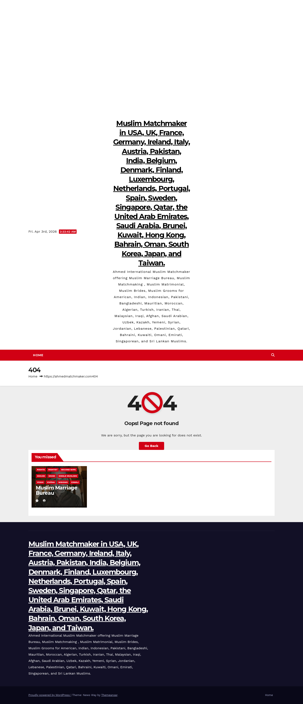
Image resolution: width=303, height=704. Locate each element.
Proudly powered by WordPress (49, 695)
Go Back (151, 446)
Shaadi (41, 476)
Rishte (41, 469)
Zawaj (74, 482)
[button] (273, 355)
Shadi (52, 476)
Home (38, 355)
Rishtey (52, 469)
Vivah (40, 482)
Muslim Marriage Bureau (56, 490)
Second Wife (68, 469)
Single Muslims (68, 476)
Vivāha (51, 482)
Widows (63, 482)
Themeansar (109, 695)
